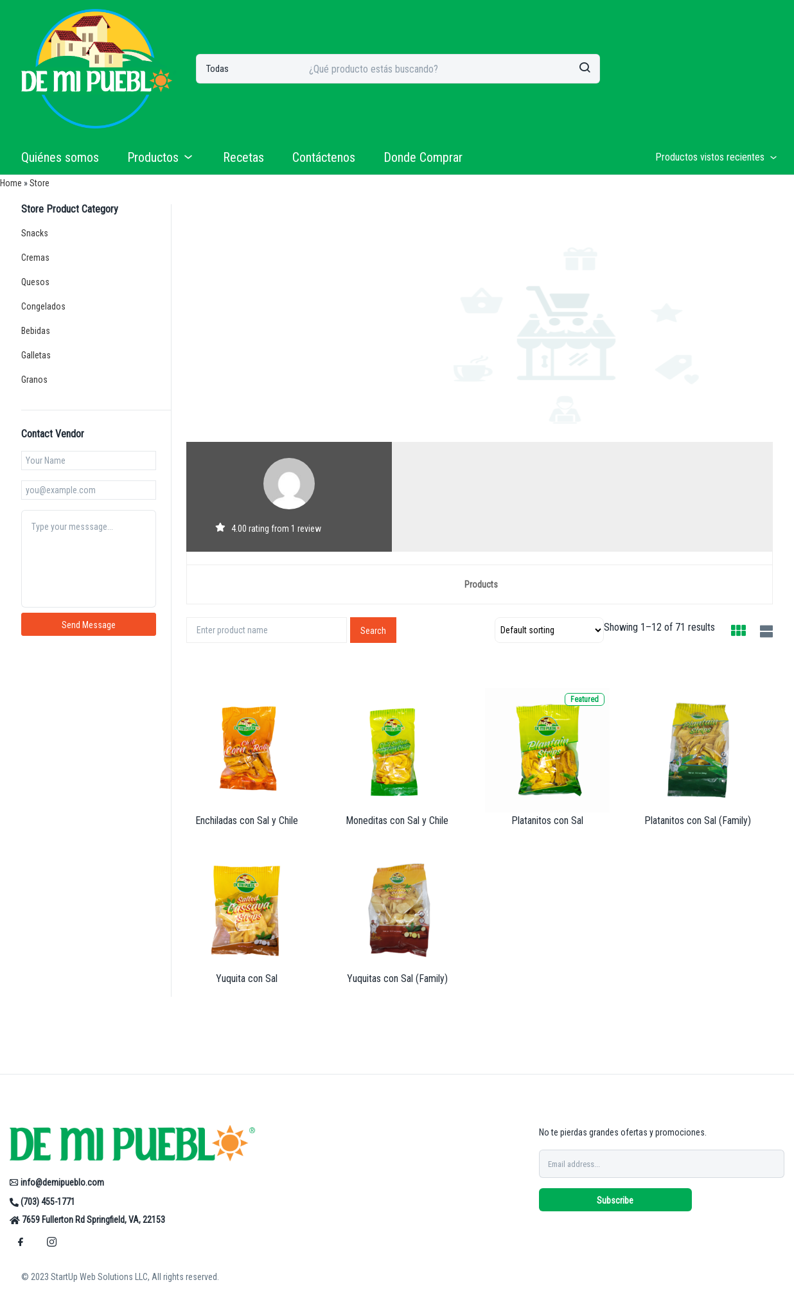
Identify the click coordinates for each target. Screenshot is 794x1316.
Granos (34, 379)
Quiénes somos (60, 157)
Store (39, 183)
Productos (161, 157)
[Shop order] (549, 630)
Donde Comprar (423, 157)
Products (481, 584)
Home (11, 183)
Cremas (35, 257)
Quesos (35, 282)
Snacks (34, 233)
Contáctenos (323, 157)
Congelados (43, 306)
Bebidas (35, 331)
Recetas (243, 157)
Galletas (36, 355)
